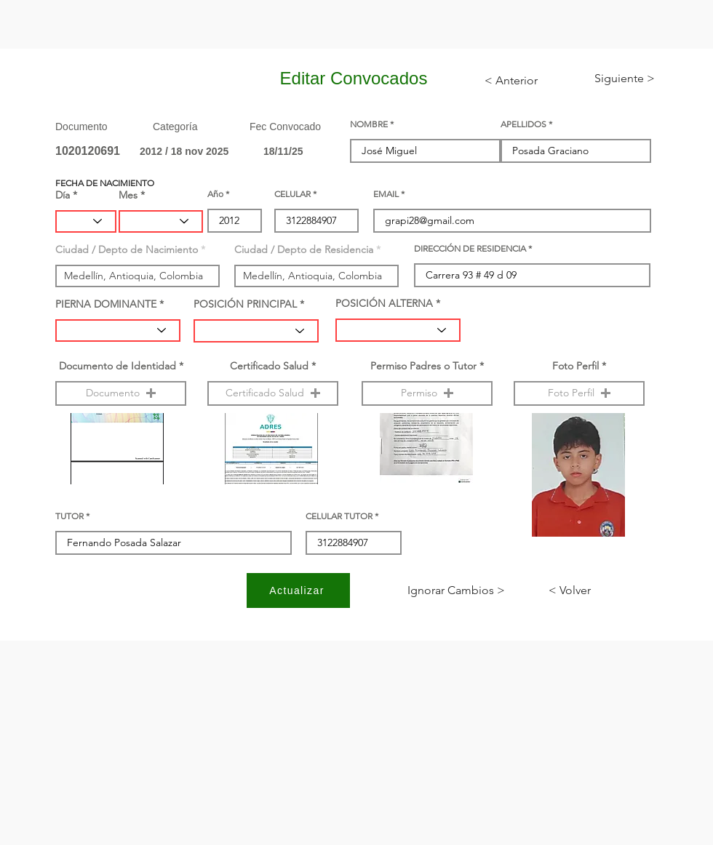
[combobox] (137, 276)
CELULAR (292, 194)
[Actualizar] (298, 590)
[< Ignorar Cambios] (456, 590)
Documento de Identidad (117, 366)
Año (215, 194)
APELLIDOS (523, 124)
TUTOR (69, 516)
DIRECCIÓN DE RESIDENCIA (470, 248)
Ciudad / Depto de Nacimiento (126, 249)
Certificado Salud (269, 366)
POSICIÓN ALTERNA (384, 303)
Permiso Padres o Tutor (423, 366)
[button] (120, 393)
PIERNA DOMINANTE (105, 304)
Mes (128, 195)
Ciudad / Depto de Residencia (303, 249)
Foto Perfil (575, 366)
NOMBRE (369, 124)
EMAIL (386, 194)
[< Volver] (597, 590)
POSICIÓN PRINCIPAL (245, 304)
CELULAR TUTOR (339, 516)
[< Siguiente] (612, 78)
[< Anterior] (521, 80)
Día (62, 195)
